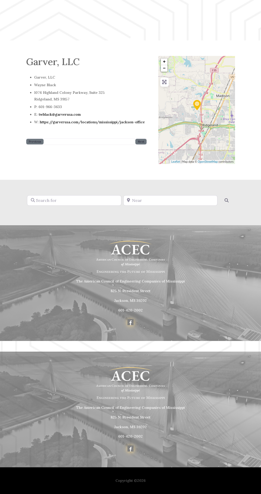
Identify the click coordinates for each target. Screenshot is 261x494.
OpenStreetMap (208, 162)
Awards (112, 25)
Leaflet (175, 162)
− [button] (164, 68)
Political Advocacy (202, 17)
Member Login (245, 20)
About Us (131, 17)
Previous (35, 141)
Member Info (159, 17)
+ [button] (164, 62)
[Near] (170, 200)
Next (141, 141)
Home (110, 17)
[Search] (226, 200)
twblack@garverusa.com (60, 114)
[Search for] (74, 200)
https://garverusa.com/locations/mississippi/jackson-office (92, 122)
